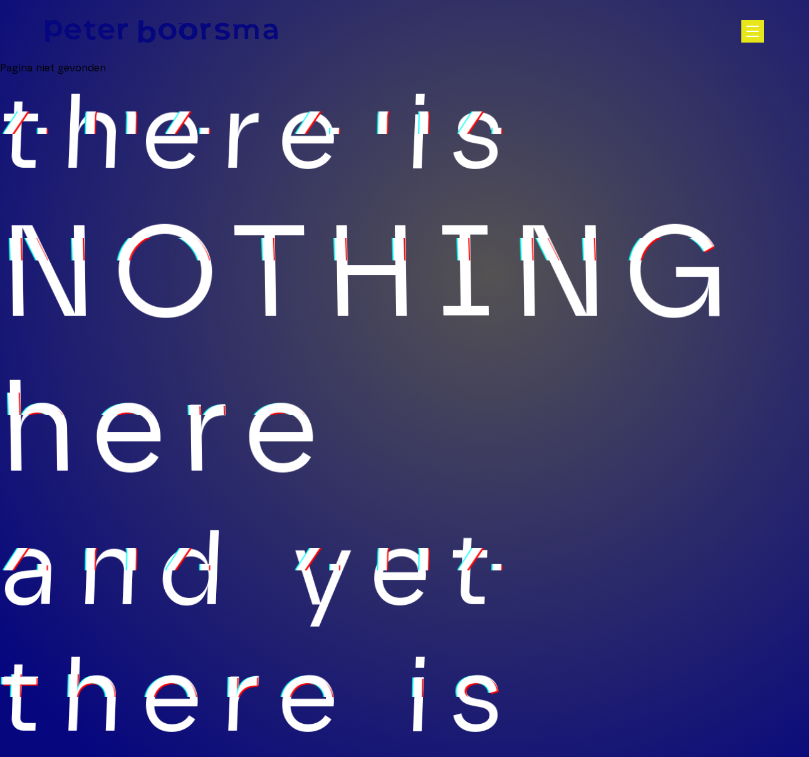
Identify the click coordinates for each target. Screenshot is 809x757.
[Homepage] (161, 31)
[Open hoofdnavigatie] (752, 31)
